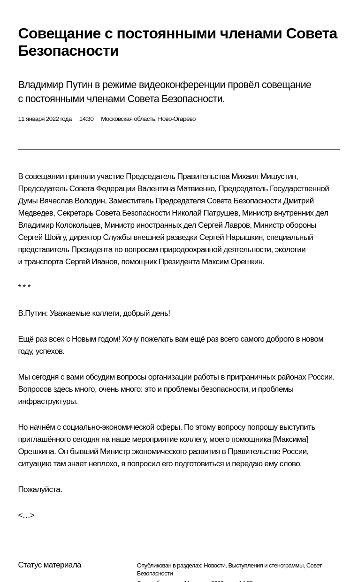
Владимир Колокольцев (59, 225)
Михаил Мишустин (264, 176)
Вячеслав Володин (72, 200)
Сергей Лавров (224, 225)
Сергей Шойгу (41, 237)
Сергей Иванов (91, 261)
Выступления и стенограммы (265, 565)
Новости (214, 565)
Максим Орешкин (232, 261)
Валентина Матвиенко (176, 188)
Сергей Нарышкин (231, 237)
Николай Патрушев (205, 213)
